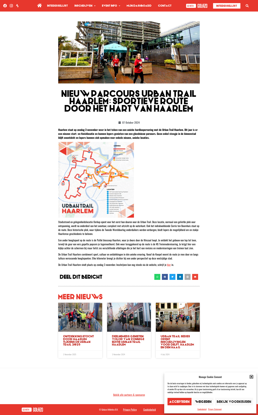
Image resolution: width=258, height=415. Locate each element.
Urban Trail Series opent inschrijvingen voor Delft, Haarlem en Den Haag (177, 341)
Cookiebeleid (201, 409)
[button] (251, 376)
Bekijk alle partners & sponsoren (129, 395)
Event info (111, 6)
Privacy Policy (130, 410)
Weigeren (203, 401)
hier (169, 265)
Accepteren (179, 401)
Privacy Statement (215, 409)
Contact (165, 6)
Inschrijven (85, 6)
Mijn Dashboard (139, 6)
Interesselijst (57, 6)
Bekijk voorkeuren (234, 401)
